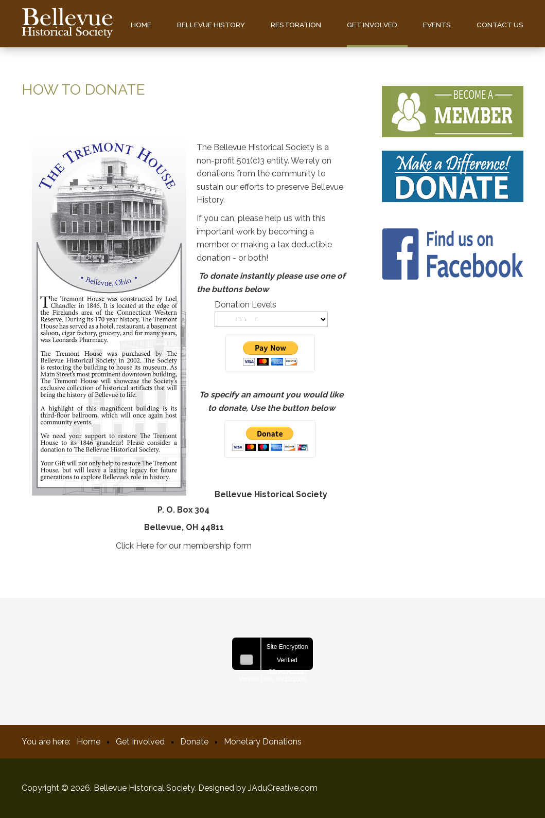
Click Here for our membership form (184, 546)
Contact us (500, 25)
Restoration (296, 25)
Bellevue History (211, 25)
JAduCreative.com (283, 788)
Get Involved (372, 25)
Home (141, 25)
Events (437, 25)
